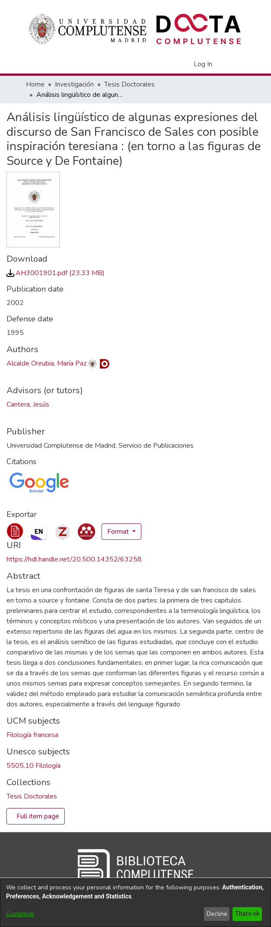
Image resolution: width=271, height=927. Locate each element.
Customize (20, 914)
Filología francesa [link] (32, 735)
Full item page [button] (38, 816)
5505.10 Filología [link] (33, 765)
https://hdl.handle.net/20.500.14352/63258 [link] (74, 559)
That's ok (246, 914)
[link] (55, 273)
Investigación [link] (74, 84)
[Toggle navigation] (234, 64)
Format (119, 531)
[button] (172, 64)
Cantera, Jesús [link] (27, 404)
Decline (215, 914)
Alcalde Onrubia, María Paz (46, 363)
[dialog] (135, 903)
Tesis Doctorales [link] (129, 84)
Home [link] (35, 84)
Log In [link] (203, 64)
